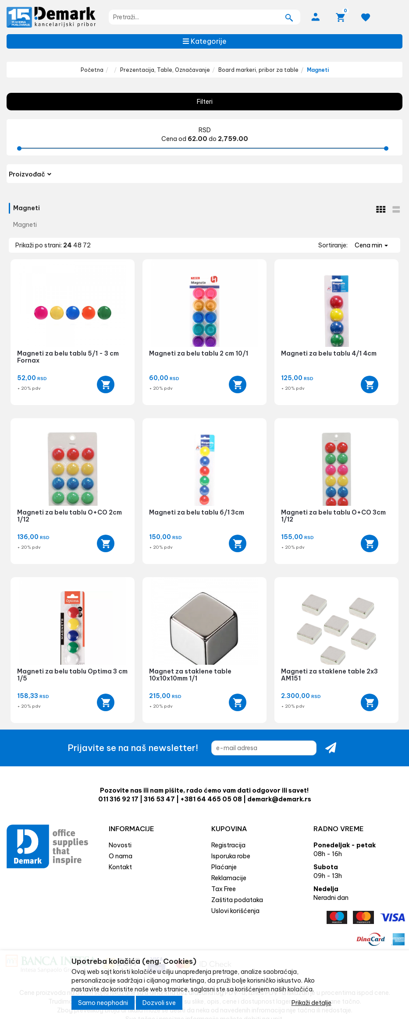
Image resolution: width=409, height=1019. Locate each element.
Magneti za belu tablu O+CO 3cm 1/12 (333, 515)
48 (78, 245)
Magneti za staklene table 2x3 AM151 (329, 674)
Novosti (120, 845)
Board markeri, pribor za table (258, 70)
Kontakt (120, 867)
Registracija (228, 845)
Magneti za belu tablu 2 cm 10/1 (198, 353)
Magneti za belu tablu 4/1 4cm (329, 353)
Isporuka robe (230, 856)
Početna (92, 70)
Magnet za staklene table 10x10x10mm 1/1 (190, 674)
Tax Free (223, 889)
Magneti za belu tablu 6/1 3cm (196, 512)
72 (87, 245)
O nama (120, 856)
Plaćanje (224, 867)
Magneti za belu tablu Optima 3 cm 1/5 (72, 674)
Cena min (371, 245)
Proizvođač (30, 174)
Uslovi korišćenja (235, 911)
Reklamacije (228, 878)
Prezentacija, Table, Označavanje (165, 70)
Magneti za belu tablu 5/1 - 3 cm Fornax (68, 356)
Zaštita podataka (237, 900)
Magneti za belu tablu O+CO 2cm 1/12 (69, 515)
